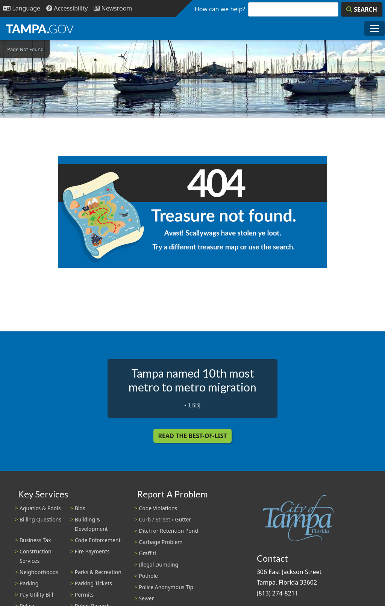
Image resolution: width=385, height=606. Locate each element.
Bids (80, 508)
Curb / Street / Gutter (165, 519)
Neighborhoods (39, 572)
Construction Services (36, 556)
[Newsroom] (113, 8)
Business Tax (35, 540)
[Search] (361, 9)
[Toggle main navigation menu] (374, 28)
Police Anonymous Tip (166, 587)
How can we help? (220, 9)
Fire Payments (92, 551)
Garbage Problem (160, 542)
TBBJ (194, 405)
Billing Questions (40, 519)
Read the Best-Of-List (192, 436)
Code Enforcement (98, 540)
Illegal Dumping (158, 564)
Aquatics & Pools (40, 508)
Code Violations (158, 508)
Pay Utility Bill (36, 594)
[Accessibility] (67, 8)
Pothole (148, 575)
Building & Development (91, 524)
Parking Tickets (93, 583)
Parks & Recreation (98, 572)
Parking (29, 583)
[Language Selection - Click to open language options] (21, 8)
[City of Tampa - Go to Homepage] (40, 28)
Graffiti (147, 553)
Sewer (146, 598)
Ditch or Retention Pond (168, 530)
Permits (84, 594)
